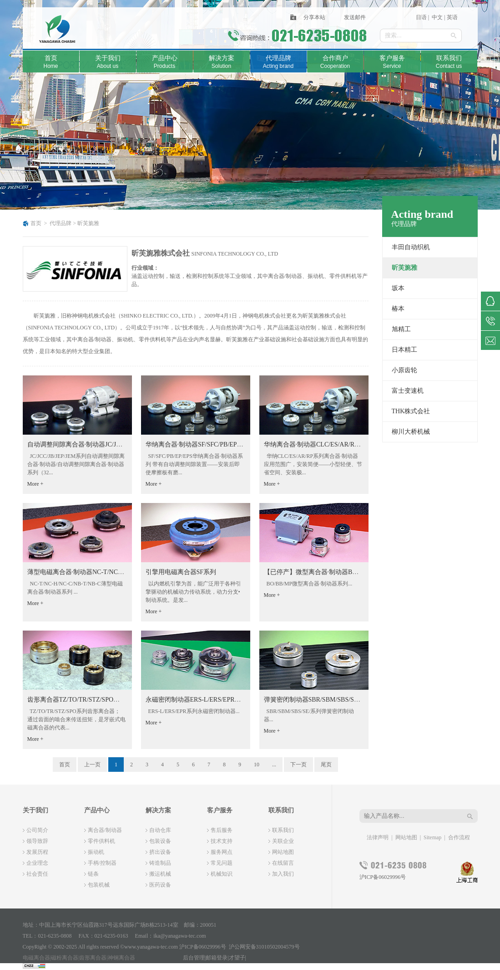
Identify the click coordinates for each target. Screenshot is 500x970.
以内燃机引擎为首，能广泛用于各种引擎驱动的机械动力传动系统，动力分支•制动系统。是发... (193, 591)
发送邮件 (355, 17)
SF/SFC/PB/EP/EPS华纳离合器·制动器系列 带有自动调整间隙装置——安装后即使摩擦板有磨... (194, 464)
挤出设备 (160, 852)
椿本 (398, 308)
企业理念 (37, 863)
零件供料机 (101, 841)
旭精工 (401, 329)
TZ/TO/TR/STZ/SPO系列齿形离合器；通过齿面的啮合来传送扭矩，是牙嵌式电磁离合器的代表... (76, 719)
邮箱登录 (216, 958)
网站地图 (283, 852)
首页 (35, 223)
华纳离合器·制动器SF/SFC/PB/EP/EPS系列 (204, 444)
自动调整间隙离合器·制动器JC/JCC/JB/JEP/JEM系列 (99, 444)
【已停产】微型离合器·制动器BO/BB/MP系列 (327, 572)
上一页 (92, 764)
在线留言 (283, 863)
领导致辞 (37, 841)
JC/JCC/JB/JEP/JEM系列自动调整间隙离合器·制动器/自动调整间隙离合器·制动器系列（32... (76, 464)
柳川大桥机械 (411, 431)
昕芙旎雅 (88, 223)
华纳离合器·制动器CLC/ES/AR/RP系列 (317, 444)
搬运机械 (160, 874)
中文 (436, 17)
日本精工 (404, 349)
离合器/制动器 (105, 830)
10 (256, 764)
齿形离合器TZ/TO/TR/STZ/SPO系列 (76, 699)
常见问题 (221, 863)
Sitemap (432, 837)
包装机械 (99, 885)
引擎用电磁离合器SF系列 (181, 572)
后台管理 (194, 958)
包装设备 (160, 841)
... (274, 764)
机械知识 (221, 874)
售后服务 (221, 830)
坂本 (398, 288)
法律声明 (378, 837)
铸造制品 (160, 863)
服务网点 (221, 852)
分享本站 (314, 17)
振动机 (96, 852)
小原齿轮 (404, 370)
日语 (421, 17)
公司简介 (37, 830)
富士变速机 (408, 390)
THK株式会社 (411, 411)
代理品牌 (60, 223)
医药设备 (160, 885)
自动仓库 (160, 830)
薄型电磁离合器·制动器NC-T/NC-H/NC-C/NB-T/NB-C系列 (107, 572)
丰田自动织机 (411, 247)
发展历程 (37, 852)
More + (35, 484)
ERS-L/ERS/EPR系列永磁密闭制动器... (193, 711)
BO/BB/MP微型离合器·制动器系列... (308, 583)
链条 (93, 874)
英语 (452, 17)
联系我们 (283, 830)
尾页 (326, 764)
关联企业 (283, 841)
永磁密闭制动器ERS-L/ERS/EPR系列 (196, 699)
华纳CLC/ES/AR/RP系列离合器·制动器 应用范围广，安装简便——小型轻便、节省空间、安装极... (313, 464)
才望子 (237, 958)
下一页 (298, 764)
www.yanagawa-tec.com (151, 947)
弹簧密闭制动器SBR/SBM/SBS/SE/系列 (318, 699)
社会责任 (37, 874)
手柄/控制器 (102, 863)
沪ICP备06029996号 (382, 877)
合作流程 (459, 837)
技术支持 (221, 841)
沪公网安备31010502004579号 (264, 947)
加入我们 (283, 874)
